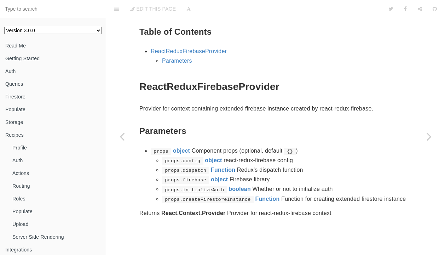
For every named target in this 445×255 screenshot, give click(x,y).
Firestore (15, 97)
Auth (10, 71)
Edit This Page (153, 9)
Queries (14, 84)
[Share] (419, 9)
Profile (19, 148)
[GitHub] (434, 9)
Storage (14, 122)
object (181, 151)
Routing (21, 186)
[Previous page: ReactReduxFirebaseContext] (122, 136)
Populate (15, 109)
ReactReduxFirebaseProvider (189, 51)
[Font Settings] (188, 9)
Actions (20, 173)
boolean (240, 189)
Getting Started (22, 58)
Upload (20, 224)
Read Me (15, 46)
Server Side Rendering (38, 237)
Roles (18, 199)
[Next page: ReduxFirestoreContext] (429, 136)
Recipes (14, 135)
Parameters (177, 61)
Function (223, 170)
